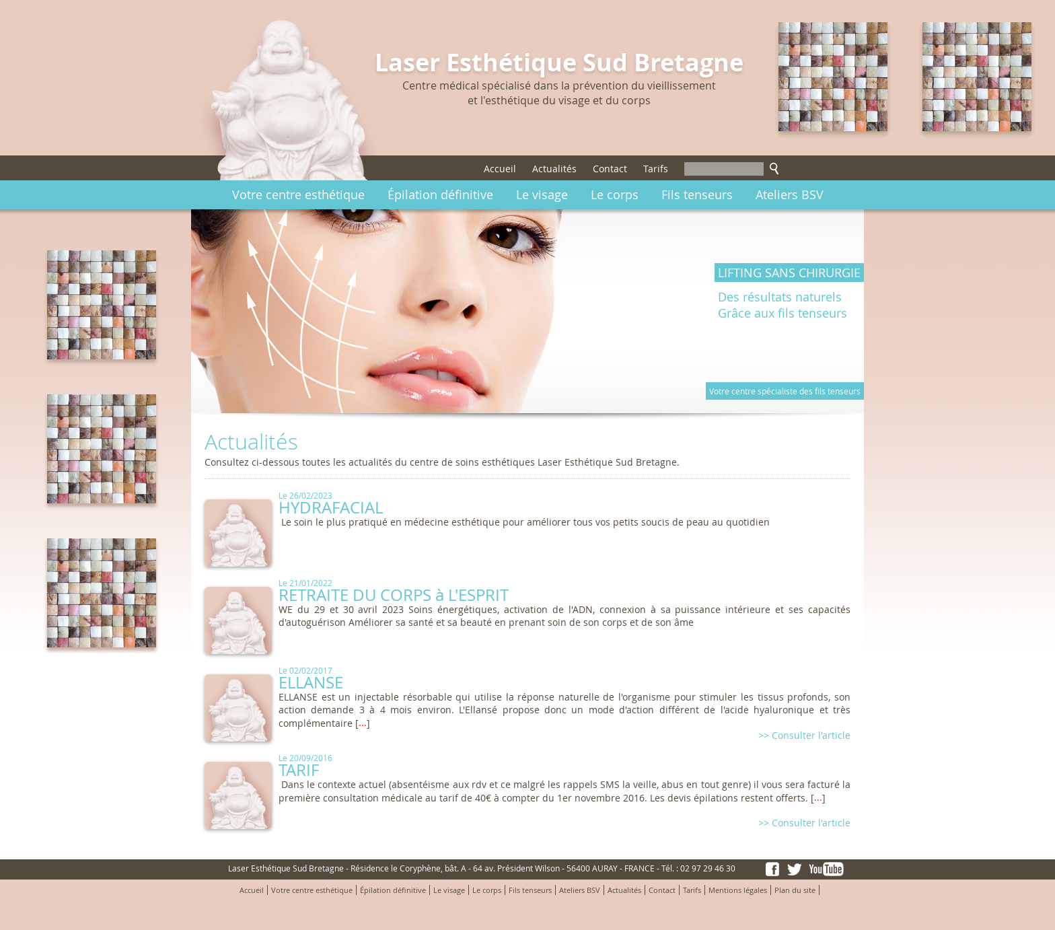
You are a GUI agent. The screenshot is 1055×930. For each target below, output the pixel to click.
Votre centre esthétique (298, 194)
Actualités (554, 168)
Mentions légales (737, 890)
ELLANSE (311, 682)
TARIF (299, 770)
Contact (610, 168)
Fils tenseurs (697, 194)
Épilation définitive (440, 194)
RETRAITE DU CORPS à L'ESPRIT (394, 595)
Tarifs (655, 168)
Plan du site (794, 890)
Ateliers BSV (790, 194)
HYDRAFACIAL (331, 507)
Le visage (542, 194)
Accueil (500, 168)
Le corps (615, 194)
